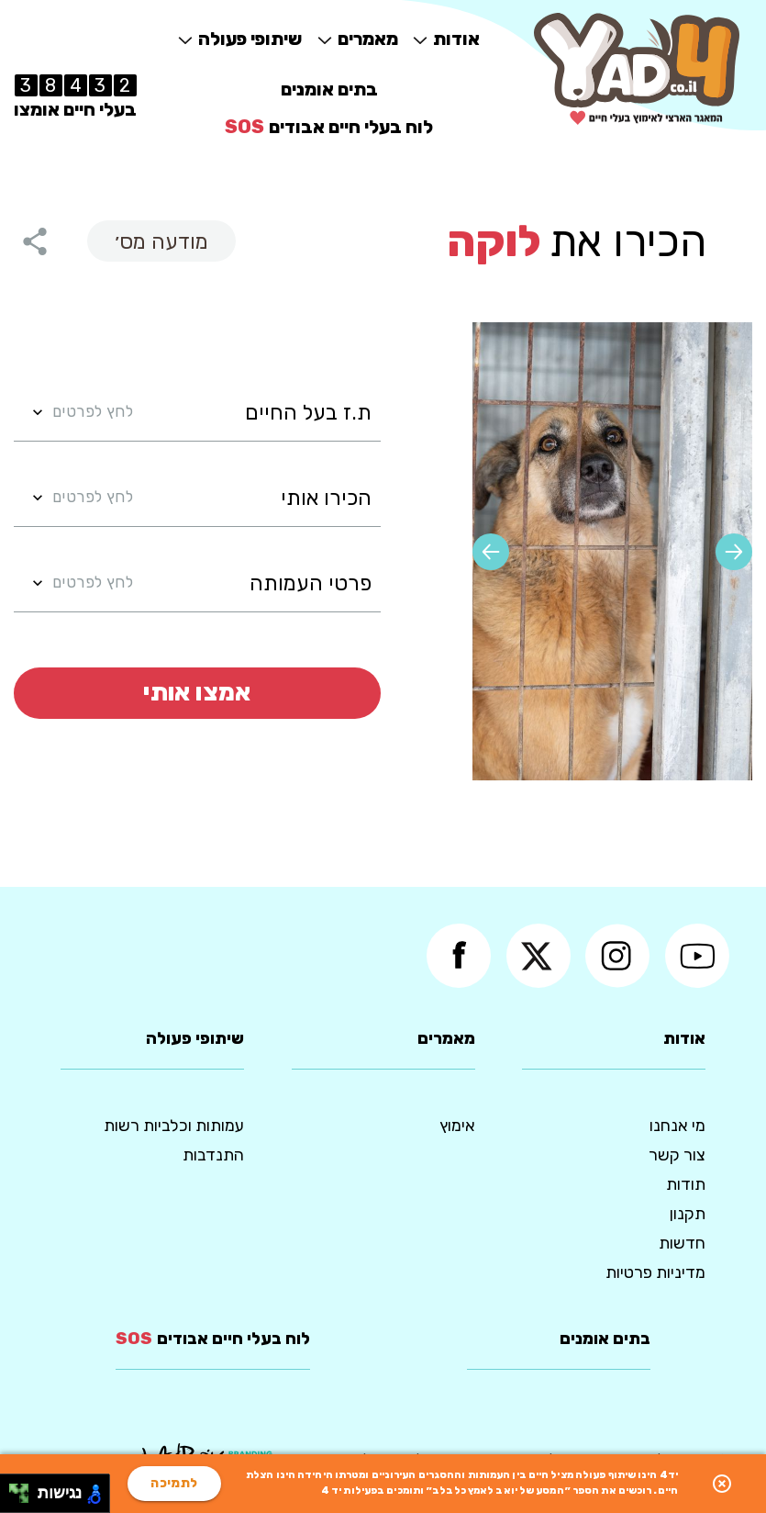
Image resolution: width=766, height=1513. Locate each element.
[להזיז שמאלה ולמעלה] (14, 1489)
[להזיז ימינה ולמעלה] (24, 1489)
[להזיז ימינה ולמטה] (24, 1499)
